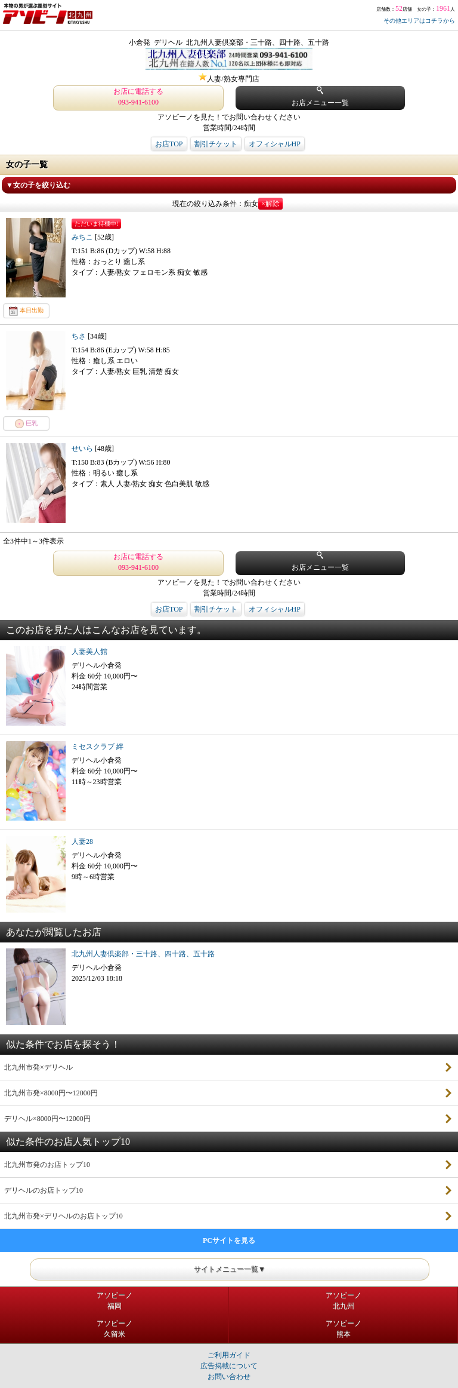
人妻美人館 (89, 651)
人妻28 (82, 841)
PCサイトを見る (229, 1240)
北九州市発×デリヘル (38, 1067)
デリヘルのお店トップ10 (43, 1190)
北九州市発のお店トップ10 (47, 1164)
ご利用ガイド (229, 1355)
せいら (83, 448)
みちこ (83, 237)
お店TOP (168, 144)
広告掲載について (229, 1366)
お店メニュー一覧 (320, 96)
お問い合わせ (229, 1376)
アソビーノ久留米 (114, 1328)
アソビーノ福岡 (114, 1300)
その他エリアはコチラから (419, 20)
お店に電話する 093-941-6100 (138, 96)
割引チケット (215, 144)
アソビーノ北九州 (343, 1300)
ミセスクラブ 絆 (97, 746)
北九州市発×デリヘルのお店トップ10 (63, 1216)
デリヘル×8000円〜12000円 (47, 1118)
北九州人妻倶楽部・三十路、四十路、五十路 (143, 954)
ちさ (80, 336)
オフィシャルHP (275, 144)
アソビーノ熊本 (343, 1328)
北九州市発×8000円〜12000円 (51, 1093)
